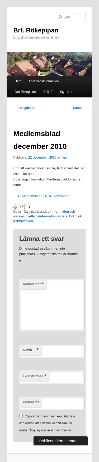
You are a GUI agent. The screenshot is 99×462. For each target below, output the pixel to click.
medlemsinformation (41, 216)
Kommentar (33, 284)
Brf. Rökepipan (36, 30)
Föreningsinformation (44, 81)
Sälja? (47, 92)
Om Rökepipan (25, 92)
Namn (31, 350)
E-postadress (34, 376)
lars (64, 157)
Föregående (24, 108)
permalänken (23, 221)
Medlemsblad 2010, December (45, 196)
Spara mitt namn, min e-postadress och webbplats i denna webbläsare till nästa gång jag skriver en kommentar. (47, 423)
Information (60, 211)
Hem (18, 81)
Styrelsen (66, 92)
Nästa (79, 108)
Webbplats (31, 402)
